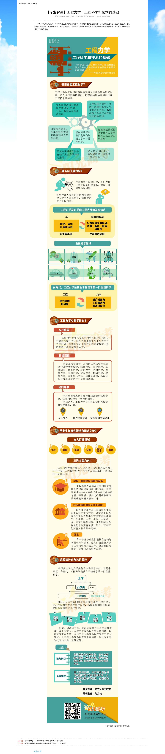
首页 (29, 3)
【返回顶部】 (118, 726)
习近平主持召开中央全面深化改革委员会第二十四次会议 (45, 743)
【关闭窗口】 (109, 726)
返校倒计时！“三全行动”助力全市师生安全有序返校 (44, 741)
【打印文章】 (126, 726)
